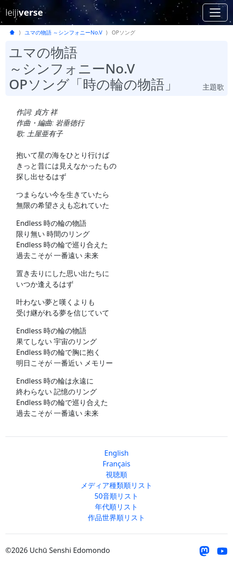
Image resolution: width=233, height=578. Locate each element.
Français (116, 464)
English (116, 453)
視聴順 (116, 474)
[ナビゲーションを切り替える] (215, 13)
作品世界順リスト (116, 517)
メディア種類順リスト (116, 485)
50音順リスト (116, 496)
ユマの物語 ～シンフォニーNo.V (63, 32)
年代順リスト (116, 507)
